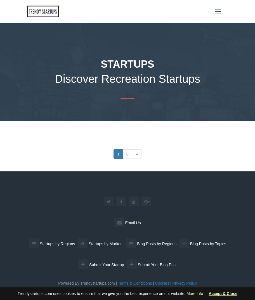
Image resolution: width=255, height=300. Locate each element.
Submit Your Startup (101, 265)
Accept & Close (223, 294)
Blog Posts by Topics (202, 244)
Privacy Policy (185, 283)
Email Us (127, 223)
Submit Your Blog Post (152, 265)
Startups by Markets (100, 244)
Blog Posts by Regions (151, 244)
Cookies (162, 283)
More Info (194, 293)
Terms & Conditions (135, 283)
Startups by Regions (52, 244)
